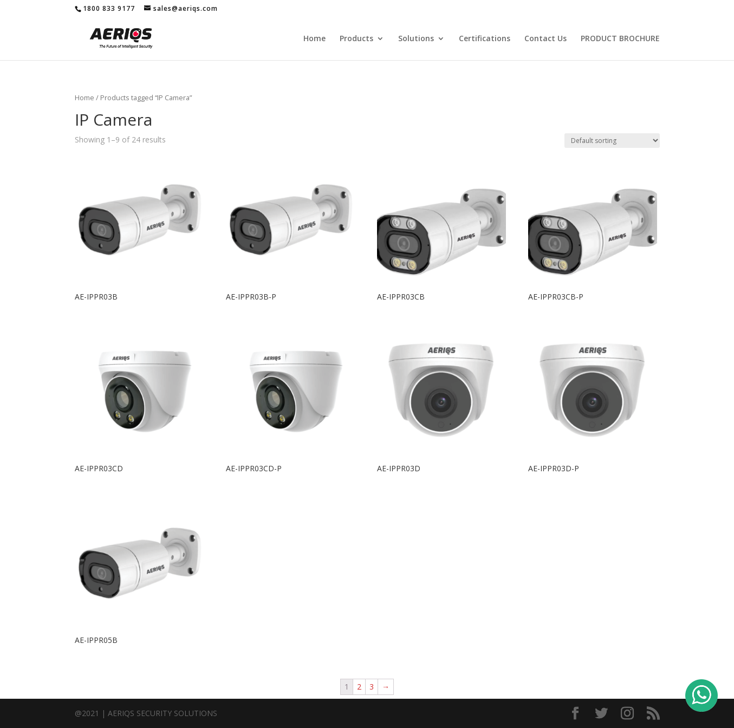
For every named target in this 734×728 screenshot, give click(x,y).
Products (356, 39)
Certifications (484, 39)
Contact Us (545, 39)
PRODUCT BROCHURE (620, 39)
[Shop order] (612, 140)
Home (314, 39)
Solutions (416, 39)
